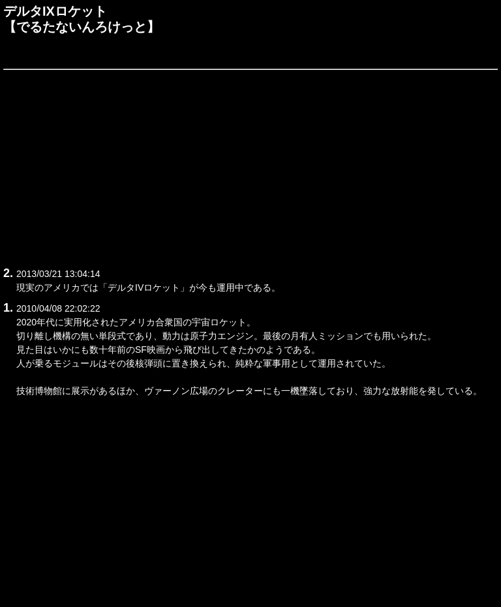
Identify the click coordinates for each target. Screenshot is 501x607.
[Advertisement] (250, 165)
